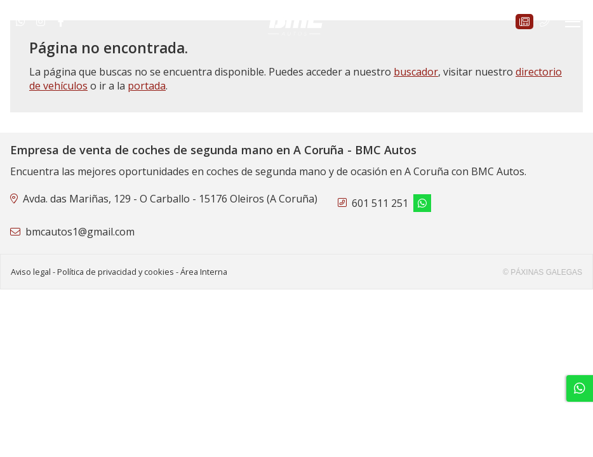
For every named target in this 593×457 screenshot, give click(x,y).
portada (147, 86)
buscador (416, 72)
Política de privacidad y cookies (115, 271)
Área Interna (203, 271)
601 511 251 (380, 203)
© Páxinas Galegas (542, 272)
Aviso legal (31, 271)
